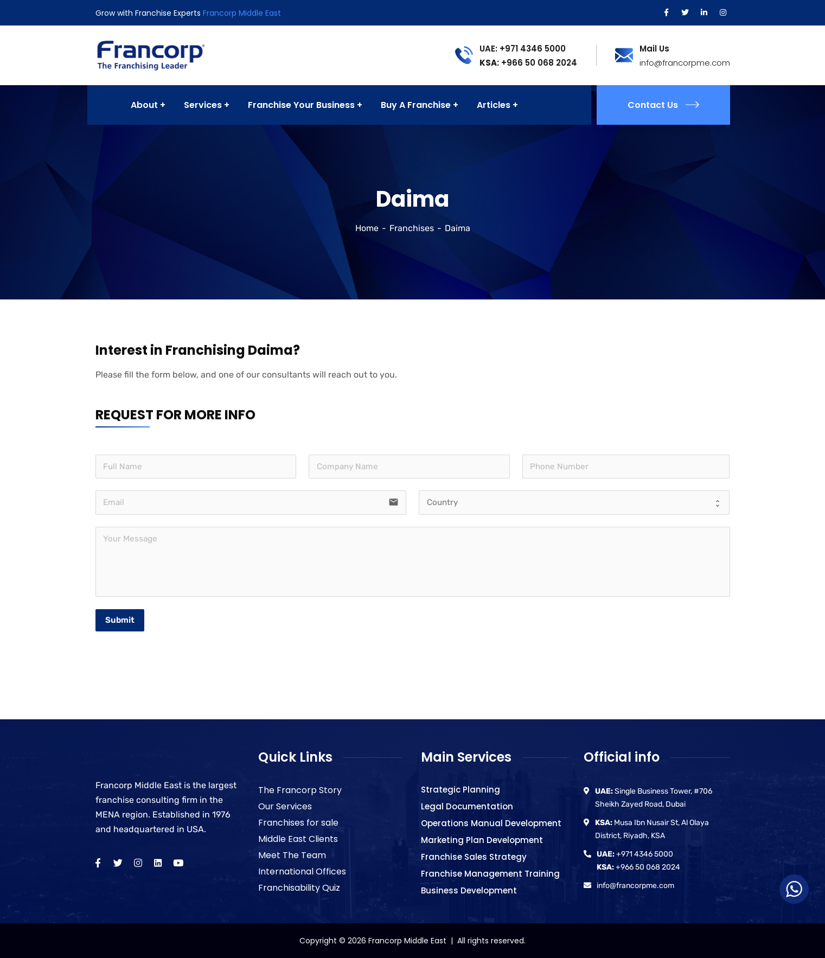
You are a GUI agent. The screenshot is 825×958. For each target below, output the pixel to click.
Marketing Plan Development (482, 840)
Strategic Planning (460, 789)
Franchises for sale (298, 822)
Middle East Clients (298, 839)
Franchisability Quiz (299, 888)
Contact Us (663, 105)
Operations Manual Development (491, 823)
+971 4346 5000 (635, 854)
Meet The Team (292, 855)
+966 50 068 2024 (528, 62)
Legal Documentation (467, 806)
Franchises (411, 228)
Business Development (469, 890)
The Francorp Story (300, 790)
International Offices (302, 871)
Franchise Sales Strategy (474, 857)
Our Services (285, 806)
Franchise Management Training (490, 873)
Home (367, 228)
